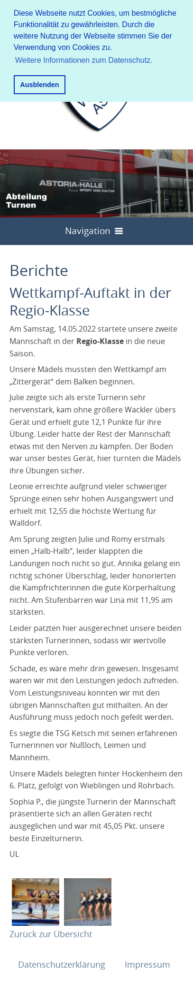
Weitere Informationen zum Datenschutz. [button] (84, 60)
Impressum (147, 964)
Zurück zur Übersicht (50, 934)
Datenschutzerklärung (63, 964)
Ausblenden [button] (39, 84)
